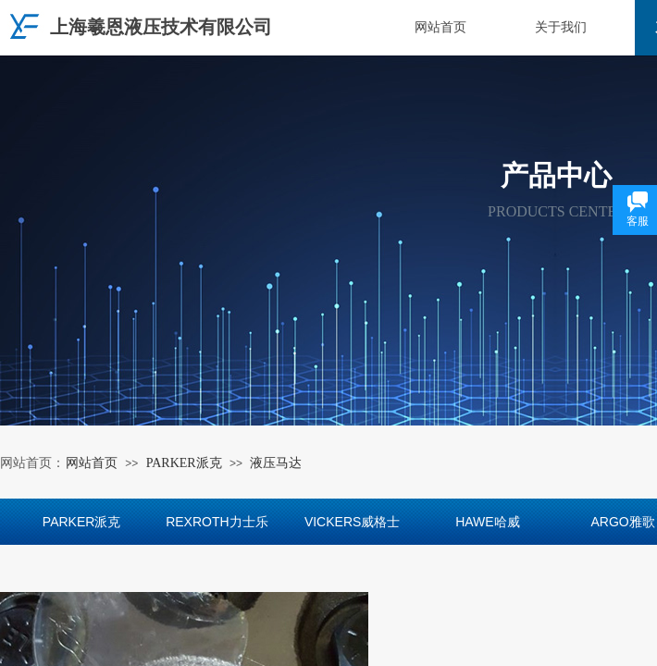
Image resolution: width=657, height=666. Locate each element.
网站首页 (440, 27)
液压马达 (276, 463)
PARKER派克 (184, 463)
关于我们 (561, 27)
